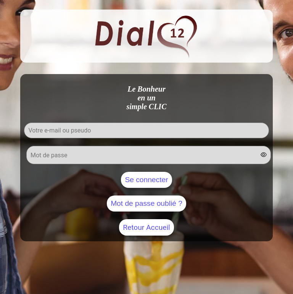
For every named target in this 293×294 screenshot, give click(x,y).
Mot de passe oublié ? (146, 203)
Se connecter (146, 180)
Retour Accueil (146, 227)
